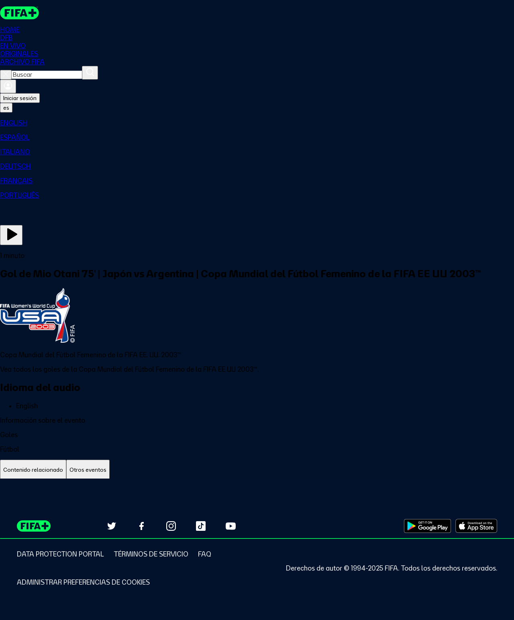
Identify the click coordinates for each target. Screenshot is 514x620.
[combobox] (47, 75)
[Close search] (6, 75)
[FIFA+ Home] (19, 13)
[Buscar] (90, 73)
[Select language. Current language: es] (6, 108)
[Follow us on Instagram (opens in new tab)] (171, 526)
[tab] (33, 470)
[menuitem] (257, 123)
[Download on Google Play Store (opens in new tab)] (427, 526)
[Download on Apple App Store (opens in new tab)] (476, 526)
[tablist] (257, 470)
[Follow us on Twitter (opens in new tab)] (111, 526)
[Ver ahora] (11, 235)
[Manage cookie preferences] (83, 582)
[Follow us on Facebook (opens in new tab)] (141, 526)
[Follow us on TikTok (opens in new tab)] (201, 526)
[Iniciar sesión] (8, 86)
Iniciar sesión (20, 98)
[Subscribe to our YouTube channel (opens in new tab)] (230, 526)
